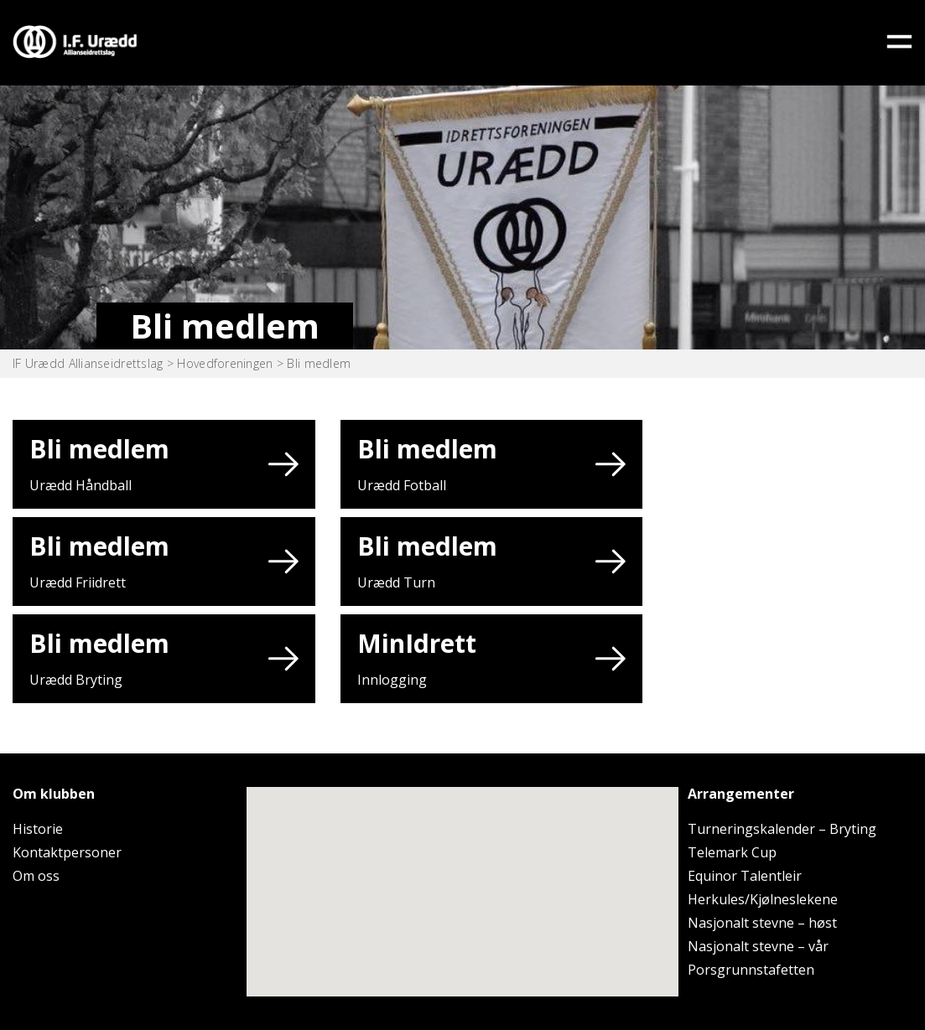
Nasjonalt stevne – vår (758, 946)
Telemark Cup (732, 852)
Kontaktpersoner (67, 852)
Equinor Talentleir (745, 876)
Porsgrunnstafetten (751, 969)
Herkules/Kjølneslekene (763, 899)
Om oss (36, 876)
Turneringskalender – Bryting (782, 829)
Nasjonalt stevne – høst (762, 923)
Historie (38, 829)
